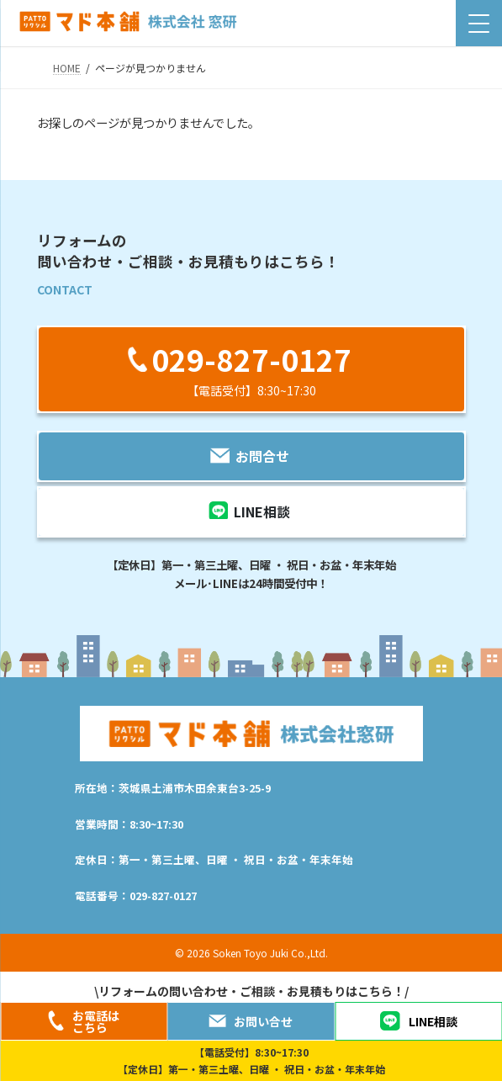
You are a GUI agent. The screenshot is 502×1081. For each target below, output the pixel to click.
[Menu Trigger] (479, 23)
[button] (251, 369)
